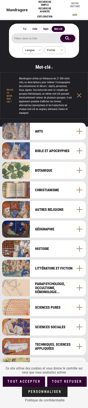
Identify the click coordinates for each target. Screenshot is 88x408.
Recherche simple (44, 3)
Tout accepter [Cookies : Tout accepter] (23, 381)
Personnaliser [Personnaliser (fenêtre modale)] (45, 392)
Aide (74, 14)
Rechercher (72, 38)
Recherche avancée (44, 10)
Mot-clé (58, 28)
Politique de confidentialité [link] (45, 400)
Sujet (45, 28)
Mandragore (17, 10)
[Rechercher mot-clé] (44, 38)
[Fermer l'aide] (82, 95)
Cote (34, 28)
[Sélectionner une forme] (55, 50)
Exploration (44, 16)
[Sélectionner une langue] (33, 50)
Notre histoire (75, 5)
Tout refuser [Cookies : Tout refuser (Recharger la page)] (67, 381)
